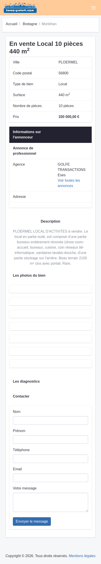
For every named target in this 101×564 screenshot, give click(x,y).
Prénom (19, 431)
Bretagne (30, 24)
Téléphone (21, 450)
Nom (16, 412)
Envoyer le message (32, 521)
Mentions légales (82, 556)
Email (17, 469)
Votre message (25, 488)
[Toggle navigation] (93, 8)
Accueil (11, 24)
